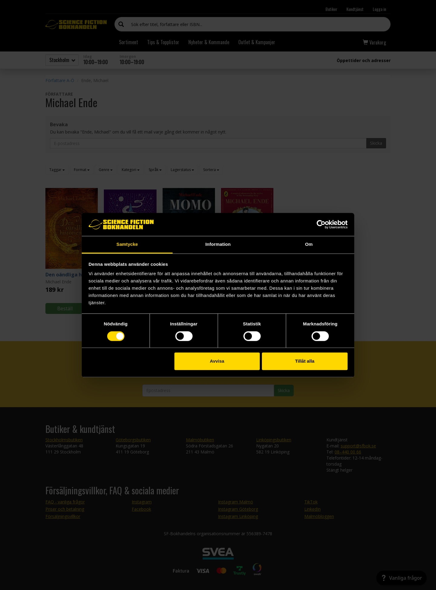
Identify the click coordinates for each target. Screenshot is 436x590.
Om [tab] (308, 244)
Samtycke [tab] (127, 244)
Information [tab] (218, 244)
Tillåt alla (304, 361)
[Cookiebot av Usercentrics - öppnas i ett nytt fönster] (321, 224)
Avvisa (217, 361)
